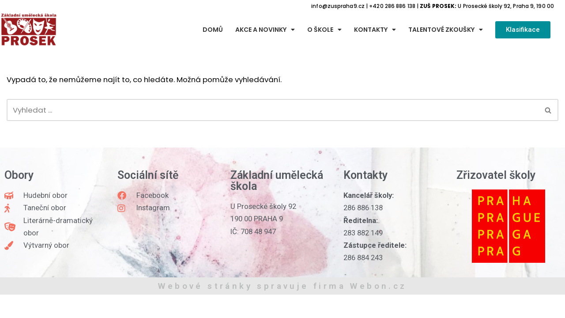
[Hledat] (273, 111)
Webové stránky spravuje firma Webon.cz (282, 309)
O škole (324, 30)
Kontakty (375, 30)
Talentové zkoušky (445, 30)
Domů (213, 30)
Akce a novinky (265, 30)
